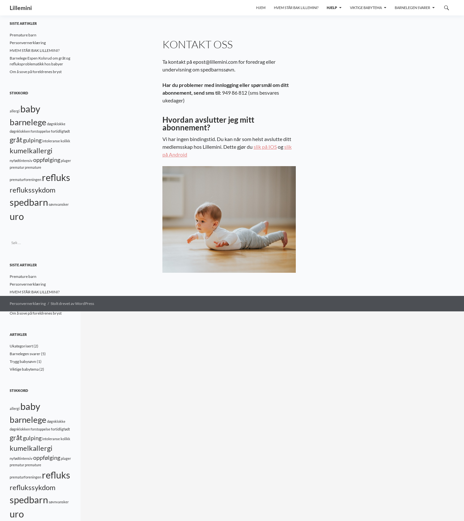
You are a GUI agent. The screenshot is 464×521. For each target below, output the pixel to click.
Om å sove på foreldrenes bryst (36, 71)
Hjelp (332, 7)
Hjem (261, 7)
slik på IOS (265, 147)
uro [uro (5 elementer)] (17, 216)
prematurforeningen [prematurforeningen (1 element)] (25, 179)
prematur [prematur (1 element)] (17, 167)
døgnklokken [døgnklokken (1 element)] (20, 131)
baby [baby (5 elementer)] (30, 108)
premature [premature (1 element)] (33, 167)
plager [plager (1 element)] (66, 160)
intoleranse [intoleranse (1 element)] (51, 141)
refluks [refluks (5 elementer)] (56, 177)
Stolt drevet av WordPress (72, 303)
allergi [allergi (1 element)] (15, 111)
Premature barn (23, 35)
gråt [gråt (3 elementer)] (16, 139)
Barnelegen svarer (412, 7)
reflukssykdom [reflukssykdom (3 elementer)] (32, 189)
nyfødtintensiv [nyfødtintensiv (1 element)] (21, 160)
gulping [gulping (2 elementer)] (32, 140)
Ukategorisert (21, 346)
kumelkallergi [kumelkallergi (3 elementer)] (31, 150)
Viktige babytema (366, 7)
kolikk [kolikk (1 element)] (65, 141)
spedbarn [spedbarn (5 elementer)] (29, 202)
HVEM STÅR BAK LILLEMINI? (35, 50)
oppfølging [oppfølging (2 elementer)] (46, 159)
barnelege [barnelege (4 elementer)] (28, 122)
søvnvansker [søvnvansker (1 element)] (59, 204)
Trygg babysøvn (23, 361)
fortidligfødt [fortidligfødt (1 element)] (60, 131)
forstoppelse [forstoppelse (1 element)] (40, 131)
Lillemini (21, 7)
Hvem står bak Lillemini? (296, 7)
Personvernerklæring (28, 42)
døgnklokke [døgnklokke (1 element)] (56, 124)
